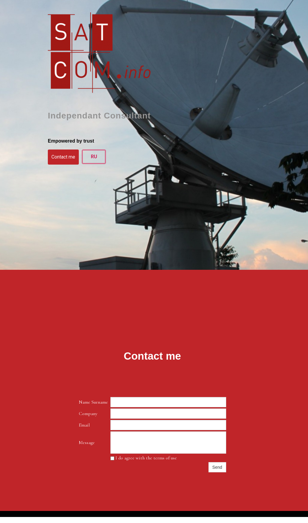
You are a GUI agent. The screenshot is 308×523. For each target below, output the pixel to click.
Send (217, 467)
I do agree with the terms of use (143, 458)
